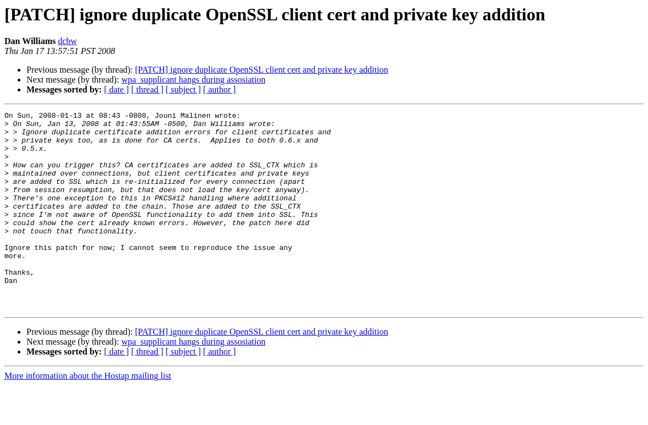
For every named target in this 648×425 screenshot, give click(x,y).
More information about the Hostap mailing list (87, 415)
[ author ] (219, 89)
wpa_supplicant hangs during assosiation (193, 79)
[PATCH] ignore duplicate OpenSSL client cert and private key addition (261, 69)
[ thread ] (147, 89)
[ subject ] (183, 89)
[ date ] (116, 89)
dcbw (67, 41)
